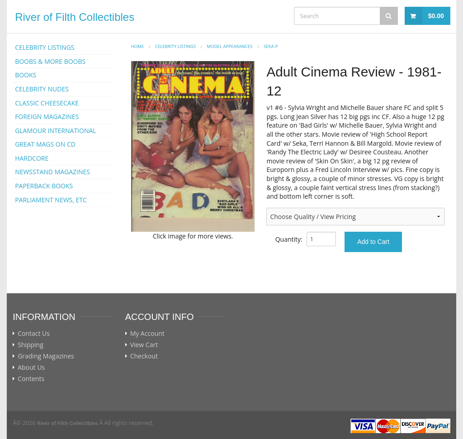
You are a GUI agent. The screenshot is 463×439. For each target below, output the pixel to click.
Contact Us (34, 333)
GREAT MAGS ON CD (45, 144)
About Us (31, 367)
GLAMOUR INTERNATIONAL (55, 130)
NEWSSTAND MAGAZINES (52, 171)
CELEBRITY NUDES (42, 89)
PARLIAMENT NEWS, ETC (51, 200)
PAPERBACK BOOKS (44, 185)
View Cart (144, 345)
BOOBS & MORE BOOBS (50, 61)
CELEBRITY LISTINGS (44, 47)
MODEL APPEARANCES (230, 46)
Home (137, 46)
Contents (31, 379)
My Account (147, 333)
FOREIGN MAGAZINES (47, 116)
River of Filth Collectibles (74, 17)
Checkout (144, 356)
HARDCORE (31, 158)
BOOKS (25, 75)
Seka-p (271, 46)
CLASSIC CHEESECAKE (47, 103)
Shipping (30, 345)
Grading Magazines (46, 356)
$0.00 (436, 15)
